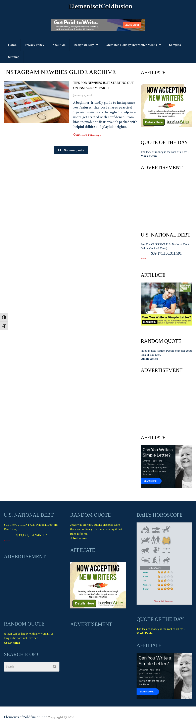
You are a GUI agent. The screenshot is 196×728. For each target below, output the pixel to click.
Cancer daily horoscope (163, 601)
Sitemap (13, 57)
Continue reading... (87, 134)
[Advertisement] (166, 200)
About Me (58, 45)
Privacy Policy (34, 45)
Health (146, 572)
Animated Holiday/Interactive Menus (131, 45)
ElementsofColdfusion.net (25, 717)
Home (12, 45)
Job (144, 580)
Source (143, 258)
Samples (175, 45)
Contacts (147, 585)
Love (145, 576)
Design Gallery (84, 45)
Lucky (146, 589)
